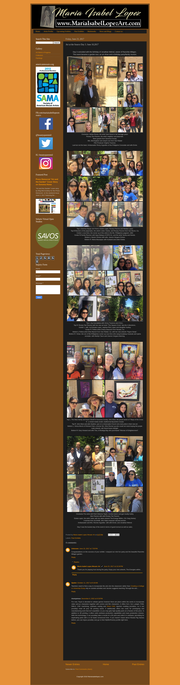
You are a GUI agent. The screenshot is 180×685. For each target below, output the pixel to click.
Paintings (39, 58)
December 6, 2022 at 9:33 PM (92, 598)
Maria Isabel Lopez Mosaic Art (88, 566)
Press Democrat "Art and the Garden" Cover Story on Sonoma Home (47, 182)
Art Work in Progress (43, 52)
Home (38, 31)
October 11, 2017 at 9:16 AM (87, 583)
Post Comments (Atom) (83, 669)
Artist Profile (48, 31)
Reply (73, 557)
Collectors (39, 55)
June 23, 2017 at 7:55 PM (88, 548)
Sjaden (74, 583)
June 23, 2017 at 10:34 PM (113, 566)
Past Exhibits (79, 31)
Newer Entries (73, 664)
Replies (76, 562)
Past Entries (138, 664)
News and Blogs (105, 31)
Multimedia (91, 31)
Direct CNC (111, 606)
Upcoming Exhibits (64, 31)
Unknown (75, 548)
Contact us (119, 31)
